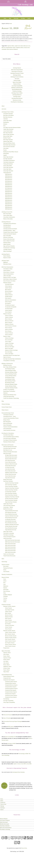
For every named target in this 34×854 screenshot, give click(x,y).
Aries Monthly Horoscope (10, 512)
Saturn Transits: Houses (10, 641)
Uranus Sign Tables (7, 165)
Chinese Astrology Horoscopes (10, 451)
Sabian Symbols (7, 244)
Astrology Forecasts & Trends (17, 73)
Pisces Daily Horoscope (10, 470)
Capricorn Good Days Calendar (12, 488)
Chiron (4, 580)
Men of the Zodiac (7, 213)
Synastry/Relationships (17, 89)
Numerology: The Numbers (9, 391)
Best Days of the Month (8, 115)
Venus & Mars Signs (7, 215)
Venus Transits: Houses (10, 646)
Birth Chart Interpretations (17, 69)
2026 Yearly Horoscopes (10, 552)
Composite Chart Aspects (9, 679)
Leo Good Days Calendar (10, 491)
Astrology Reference (17, 94)
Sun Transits (8, 623)
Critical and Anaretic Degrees (9, 233)
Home (1, 798)
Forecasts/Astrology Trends (8, 412)
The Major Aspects (7, 249)
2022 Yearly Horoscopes (10, 545)
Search (1, 809)
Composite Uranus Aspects (11, 695)
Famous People (17, 80)
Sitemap (2, 806)
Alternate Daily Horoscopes (11, 456)
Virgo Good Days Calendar (11, 502)
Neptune (5, 587)
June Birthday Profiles (10, 379)
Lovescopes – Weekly (8, 507)
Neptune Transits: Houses (10, 637)
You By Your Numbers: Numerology (11, 398)
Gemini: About (6, 659)
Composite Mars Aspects (10, 683)
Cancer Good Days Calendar (11, 486)
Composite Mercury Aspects (11, 685)
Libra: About (6, 663)
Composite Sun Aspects (10, 693)
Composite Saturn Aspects (11, 691)
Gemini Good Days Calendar (11, 489)
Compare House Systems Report (10, 232)
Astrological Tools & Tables (8, 111)
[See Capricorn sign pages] (31, 840)
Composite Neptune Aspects (11, 688)
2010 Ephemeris (8, 177)
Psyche (5, 150)
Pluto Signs (5, 148)
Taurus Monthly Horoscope (11, 528)
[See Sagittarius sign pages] (28, 840)
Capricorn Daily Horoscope (11, 463)
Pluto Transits (8, 618)
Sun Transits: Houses (10, 642)
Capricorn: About (7, 657)
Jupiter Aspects (8, 287)
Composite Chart (7, 678)
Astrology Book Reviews (17, 98)
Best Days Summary (7, 117)
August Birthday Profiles (10, 370)
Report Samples (6, 255)
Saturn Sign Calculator (8, 156)
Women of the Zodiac (8, 218)
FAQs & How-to (5, 410)
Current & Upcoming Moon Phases (11, 418)
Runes (4, 569)
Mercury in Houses (9, 320)
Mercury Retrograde (7, 423)
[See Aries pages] (2, 840)
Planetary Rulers (7, 242)
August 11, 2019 (10, 28)
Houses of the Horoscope (9, 239)
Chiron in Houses (9, 315)
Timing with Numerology (8, 396)
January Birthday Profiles (10, 375)
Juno (4, 584)
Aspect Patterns (6, 270)
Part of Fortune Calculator (9, 146)
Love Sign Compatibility (17, 85)
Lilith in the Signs (7, 275)
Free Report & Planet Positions (10, 440)
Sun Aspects (8, 303)
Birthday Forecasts (7, 365)
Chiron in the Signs (9, 338)
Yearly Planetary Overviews (9, 430)
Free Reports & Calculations (17, 101)
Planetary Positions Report (9, 441)
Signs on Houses (7, 357)
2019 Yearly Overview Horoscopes (12, 540)
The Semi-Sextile (8, 308)
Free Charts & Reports (5, 820)
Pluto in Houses (8, 327)
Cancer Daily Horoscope (10, 462)
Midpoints (5, 262)
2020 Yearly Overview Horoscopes (12, 541)
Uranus (5, 599)
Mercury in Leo (27, 45)
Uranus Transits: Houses (10, 644)
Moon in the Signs (9, 348)
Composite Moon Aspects (10, 686)
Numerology (4, 561)
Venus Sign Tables (7, 169)
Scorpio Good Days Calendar (11, 498)
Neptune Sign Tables (7, 141)
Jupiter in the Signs (9, 343)
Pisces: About (6, 664)
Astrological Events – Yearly (9, 416)
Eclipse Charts (6, 419)
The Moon (5, 596)
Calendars (5, 118)
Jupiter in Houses (9, 317)
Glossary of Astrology (8, 237)
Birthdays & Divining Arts (17, 87)
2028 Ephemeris (8, 207)
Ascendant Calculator (8, 113)
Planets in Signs (7, 336)
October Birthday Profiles (10, 386)
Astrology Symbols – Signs (9, 230)
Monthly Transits (7, 137)
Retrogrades (6, 153)
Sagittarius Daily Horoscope (11, 472)
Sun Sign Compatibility (8, 700)
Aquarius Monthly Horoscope (11, 510)
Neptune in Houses (9, 324)
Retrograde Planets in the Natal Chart (11, 355)
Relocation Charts (7, 264)
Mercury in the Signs (9, 346)
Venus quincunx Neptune (12, 49)
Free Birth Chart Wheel (8, 434)
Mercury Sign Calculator (8, 134)
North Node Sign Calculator (9, 144)
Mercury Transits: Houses (10, 635)
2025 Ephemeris (8, 202)
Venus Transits (8, 628)
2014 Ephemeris (8, 182)
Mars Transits (8, 613)
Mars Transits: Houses (10, 634)
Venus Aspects (8, 312)
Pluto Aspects (8, 298)
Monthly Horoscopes (7, 508)
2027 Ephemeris (8, 205)
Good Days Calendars (8, 481)
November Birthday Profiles (11, 384)
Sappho (5, 155)
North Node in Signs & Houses (10, 279)
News (3, 558)
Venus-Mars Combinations (9, 217)
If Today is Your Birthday (8, 389)
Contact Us (2, 802)
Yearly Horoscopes (7, 538)
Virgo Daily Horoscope (10, 477)
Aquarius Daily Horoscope (11, 458)
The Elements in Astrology (9, 247)
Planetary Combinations (7, 574)
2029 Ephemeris (8, 208)
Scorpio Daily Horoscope (10, 474)
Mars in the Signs (9, 345)
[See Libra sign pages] (21, 840)
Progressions (6, 647)
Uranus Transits (8, 627)
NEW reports (11, 726)
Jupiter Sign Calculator (8, 129)
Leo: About (5, 661)
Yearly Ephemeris (7, 172)
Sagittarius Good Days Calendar (12, 496)
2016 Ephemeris (8, 186)
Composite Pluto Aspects (10, 690)
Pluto (4, 593)
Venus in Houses (8, 334)
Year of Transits (7, 718)
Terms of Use (3, 804)
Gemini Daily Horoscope (10, 465)
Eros (4, 125)
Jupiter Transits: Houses (10, 632)
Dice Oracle (5, 566)
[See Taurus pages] (5, 840)
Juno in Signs (8, 341)
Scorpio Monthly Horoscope (11, 526)
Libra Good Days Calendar (11, 493)
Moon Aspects (8, 293)
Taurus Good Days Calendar (11, 500)
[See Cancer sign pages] (12, 840)
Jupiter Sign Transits (7, 503)
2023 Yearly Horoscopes (10, 547)
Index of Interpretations (8, 273)
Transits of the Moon (9, 625)
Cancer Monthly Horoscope (11, 514)
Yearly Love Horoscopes (8, 554)
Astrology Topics (17, 96)
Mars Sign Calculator (8, 132)
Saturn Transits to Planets (10, 621)
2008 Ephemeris (8, 174)
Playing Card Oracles (8, 568)
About (3, 106)
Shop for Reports (3, 818)
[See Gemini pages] (9, 840)
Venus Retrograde (7, 428)
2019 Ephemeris (8, 191)
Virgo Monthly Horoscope (10, 529)
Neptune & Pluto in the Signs (9, 277)
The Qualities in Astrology (9, 360)
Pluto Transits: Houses (10, 639)
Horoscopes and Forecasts (7, 444)
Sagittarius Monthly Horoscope (12, 524)
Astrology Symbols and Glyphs (10, 228)
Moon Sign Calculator (8, 139)
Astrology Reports (17, 67)
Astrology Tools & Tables (17, 92)
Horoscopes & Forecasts (17, 71)
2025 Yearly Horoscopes (10, 550)
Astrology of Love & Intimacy (17, 76)
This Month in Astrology (8, 533)
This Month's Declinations (9, 160)
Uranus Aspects (8, 310)
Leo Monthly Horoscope (10, 519)
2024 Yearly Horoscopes (10, 548)
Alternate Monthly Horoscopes (10, 446)
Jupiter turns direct (19, 45)
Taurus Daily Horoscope (10, 476)
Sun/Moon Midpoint (7, 594)
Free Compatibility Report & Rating (11, 436)
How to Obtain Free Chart (8, 240)
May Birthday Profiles (10, 382)
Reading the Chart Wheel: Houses (10, 151)
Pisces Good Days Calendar (11, 495)
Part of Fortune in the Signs (9, 280)
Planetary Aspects (7, 282)
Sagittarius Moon (19, 47)
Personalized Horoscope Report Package (12, 721)
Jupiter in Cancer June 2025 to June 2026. (22, 763)
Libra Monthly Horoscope (10, 521)
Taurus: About (6, 669)
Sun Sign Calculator (7, 158)
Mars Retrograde (7, 421)
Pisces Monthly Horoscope (11, 522)
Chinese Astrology (6, 404)
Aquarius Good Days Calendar (11, 482)
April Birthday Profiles (10, 368)
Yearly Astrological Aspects (9, 536)
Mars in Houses (8, 319)
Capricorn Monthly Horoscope (11, 515)
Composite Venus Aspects (11, 697)
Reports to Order (7, 257)
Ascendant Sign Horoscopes (9, 448)
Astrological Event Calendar (18, 772)
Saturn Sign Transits (7, 531)
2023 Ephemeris (8, 198)
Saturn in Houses (9, 329)
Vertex (4, 601)
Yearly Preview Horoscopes (9, 555)
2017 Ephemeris (8, 188)
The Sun (5, 598)
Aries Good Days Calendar (11, 484)
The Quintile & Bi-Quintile (10, 306)
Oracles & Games (5, 564)
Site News (2, 807)
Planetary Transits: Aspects (9, 606)
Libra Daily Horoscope (10, 469)
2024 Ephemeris (8, 200)
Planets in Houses (7, 313)
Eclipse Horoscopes (7, 479)
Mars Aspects (8, 289)
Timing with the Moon (8, 163)
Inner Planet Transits (9, 609)
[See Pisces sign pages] (18, 844)
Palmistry (5, 393)
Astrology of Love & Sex (7, 211)
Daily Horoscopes (7, 453)
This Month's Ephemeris (8, 162)
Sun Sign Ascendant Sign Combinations (12, 358)
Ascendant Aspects (9, 284)
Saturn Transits (8, 620)
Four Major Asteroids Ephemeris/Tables (12, 127)
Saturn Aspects (8, 301)
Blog (3, 401)
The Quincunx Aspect (10, 305)
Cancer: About (6, 656)
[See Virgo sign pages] (18, 840)
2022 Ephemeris (8, 196)
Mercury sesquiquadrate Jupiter (9, 47)
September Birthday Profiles (11, 387)
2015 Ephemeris (8, 184)
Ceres (4, 579)
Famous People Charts (7, 407)
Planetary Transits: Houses (9, 630)
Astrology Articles (17, 75)
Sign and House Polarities (9, 246)
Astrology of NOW (11, 743)
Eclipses (5, 124)
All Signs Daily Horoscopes (11, 455)
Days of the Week (7, 235)
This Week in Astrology (8, 534)
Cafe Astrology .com (17, 10)
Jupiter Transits (8, 611)
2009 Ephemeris (8, 176)
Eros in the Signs (9, 339)
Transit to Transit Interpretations (10, 426)
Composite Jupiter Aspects (11, 681)
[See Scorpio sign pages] (24, 840)
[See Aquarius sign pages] (15, 844)
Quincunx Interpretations (10, 299)
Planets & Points (17, 84)
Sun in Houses (8, 331)
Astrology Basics (7, 225)
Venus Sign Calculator (8, 167)
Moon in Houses (8, 322)
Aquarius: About (7, 652)
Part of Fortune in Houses (10, 325)
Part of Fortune (6, 591)
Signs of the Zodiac (17, 82)
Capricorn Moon (10, 45)
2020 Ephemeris (8, 193)
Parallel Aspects (8, 296)
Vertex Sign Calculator (8, 170)
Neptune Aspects (9, 294)
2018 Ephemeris (8, 189)
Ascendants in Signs (7, 268)
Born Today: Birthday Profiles (9, 367)
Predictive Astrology (17, 91)
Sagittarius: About (7, 666)
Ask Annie (17, 78)
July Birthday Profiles (10, 377)
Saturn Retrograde (7, 425)
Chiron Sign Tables (7, 120)
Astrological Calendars (8, 414)
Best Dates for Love (7, 450)
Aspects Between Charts (8, 676)
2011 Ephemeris (8, 179)
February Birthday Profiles (11, 373)
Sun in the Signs (8, 351)
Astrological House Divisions (9, 223)
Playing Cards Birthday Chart (9, 394)
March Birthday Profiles (10, 380)
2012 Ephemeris (8, 181)
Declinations (6, 122)
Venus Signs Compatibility (9, 702)
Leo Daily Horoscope (9, 467)
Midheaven (5, 586)
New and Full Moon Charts (9, 143)
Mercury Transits (8, 615)
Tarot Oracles (6, 571)
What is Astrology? (7, 251)
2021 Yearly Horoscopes (10, 543)
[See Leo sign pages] (15, 840)
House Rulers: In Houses (8, 272)
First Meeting (6, 698)
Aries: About (6, 654)
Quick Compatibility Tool (10, 736)
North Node (5, 589)
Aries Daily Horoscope (10, 460)
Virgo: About (6, 671)
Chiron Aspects (8, 286)
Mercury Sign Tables (7, 136)
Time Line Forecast (8, 714)
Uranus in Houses (9, 332)
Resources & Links (17, 100)
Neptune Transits (9, 616)
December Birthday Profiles (11, 372)
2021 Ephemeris (8, 195)
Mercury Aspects (8, 291)
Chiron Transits (8, 608)
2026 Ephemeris (8, 203)
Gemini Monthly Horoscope (11, 517)
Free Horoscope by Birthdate (9, 438)
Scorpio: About (6, 668)
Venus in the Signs (9, 353)
